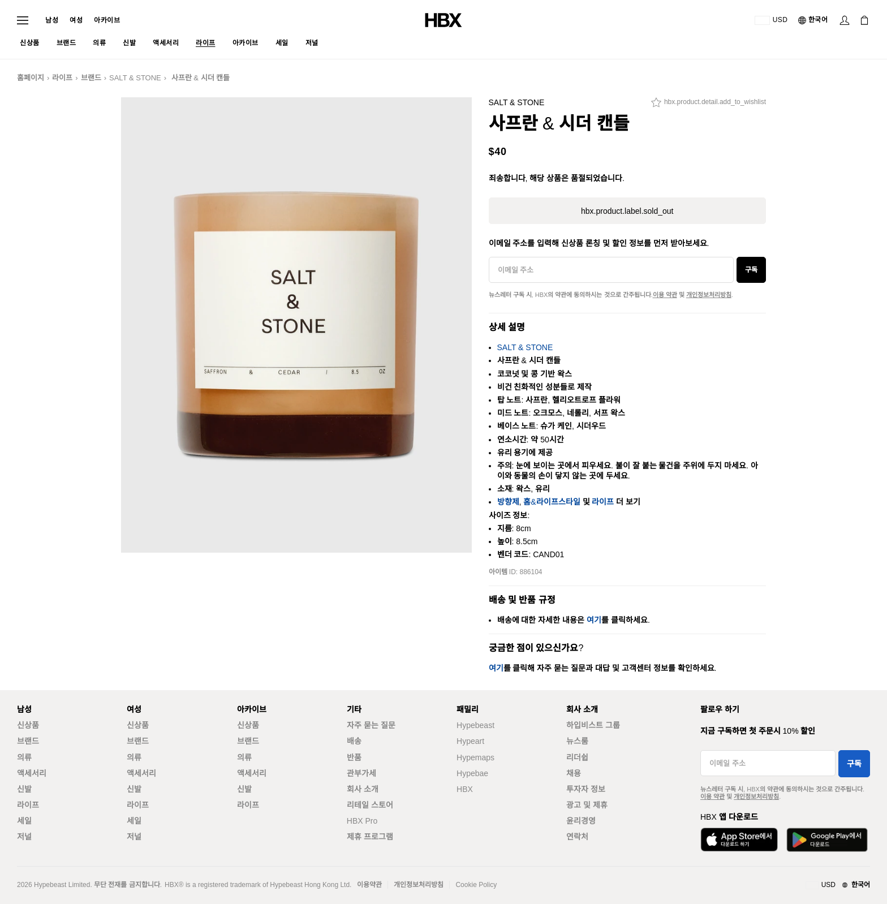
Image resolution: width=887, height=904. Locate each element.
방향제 (508, 501)
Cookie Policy (476, 885)
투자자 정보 (585, 789)
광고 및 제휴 (587, 805)
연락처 (577, 836)
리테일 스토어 (370, 805)
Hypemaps (475, 757)
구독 (751, 270)
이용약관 (369, 885)
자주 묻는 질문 (371, 725)
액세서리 (31, 773)
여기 (594, 620)
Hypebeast (475, 725)
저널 (24, 836)
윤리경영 (581, 820)
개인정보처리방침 (708, 294)
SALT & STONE (135, 78)
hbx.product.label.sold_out (627, 211)
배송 (354, 741)
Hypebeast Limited (62, 885)
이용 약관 (665, 294)
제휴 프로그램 (370, 836)
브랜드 (91, 78)
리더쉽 (577, 757)
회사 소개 (362, 789)
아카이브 (107, 20)
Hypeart (470, 741)
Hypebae (472, 773)
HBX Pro (362, 820)
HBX (465, 789)
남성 (51, 20)
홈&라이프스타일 (551, 501)
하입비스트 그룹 (593, 725)
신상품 (28, 725)
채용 (573, 773)
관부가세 (361, 773)
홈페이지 (30, 78)
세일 (24, 820)
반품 (354, 757)
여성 (76, 20)
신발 (24, 789)
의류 (24, 757)
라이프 (62, 78)
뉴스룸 (577, 741)
